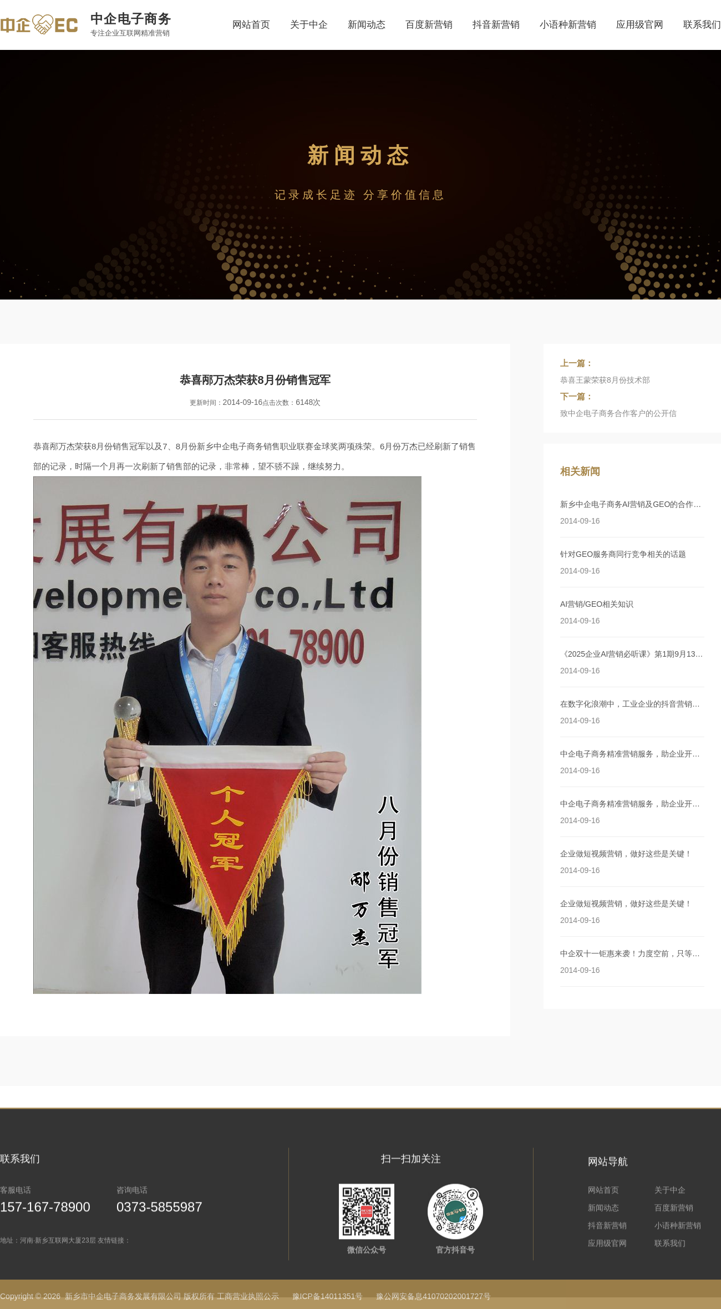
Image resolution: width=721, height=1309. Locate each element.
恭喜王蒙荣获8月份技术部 (605, 380)
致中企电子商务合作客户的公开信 (618, 413)
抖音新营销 (496, 24)
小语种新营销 (568, 24)
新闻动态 (366, 24)
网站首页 (251, 24)
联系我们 (702, 24)
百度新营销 (429, 24)
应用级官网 (639, 24)
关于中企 (309, 24)
